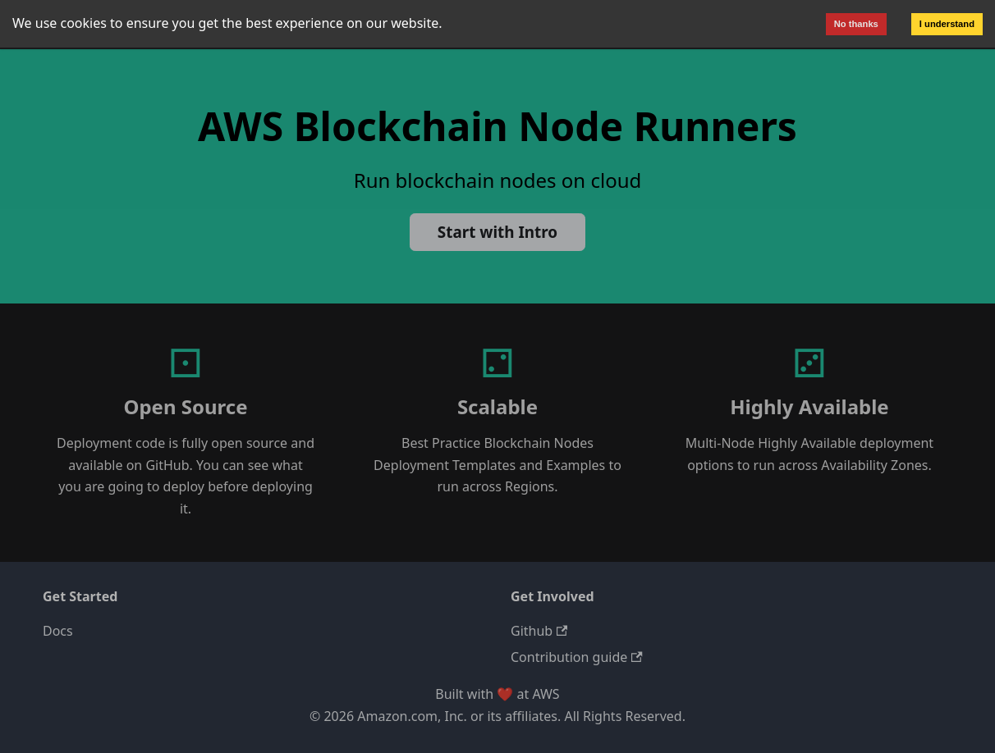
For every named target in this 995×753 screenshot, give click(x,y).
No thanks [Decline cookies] (856, 24)
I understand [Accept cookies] (946, 24)
